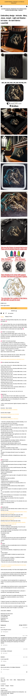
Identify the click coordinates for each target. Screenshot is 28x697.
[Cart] (26, 7)
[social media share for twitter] (3, 313)
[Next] (26, 672)
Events (11, 679)
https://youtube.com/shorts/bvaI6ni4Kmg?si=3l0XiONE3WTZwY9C (12, 359)
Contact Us (3, 681)
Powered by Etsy (4, 695)
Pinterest (11, 685)
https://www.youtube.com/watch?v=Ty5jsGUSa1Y (9, 418)
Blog (5, 679)
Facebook (2, 685)
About (8, 679)
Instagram (7, 685)
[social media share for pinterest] (6, 313)
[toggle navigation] (1, 6)
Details (2, 316)
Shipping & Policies (8, 316)
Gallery (15, 679)
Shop (2, 679)
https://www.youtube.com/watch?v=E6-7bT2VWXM (10, 414)
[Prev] (1, 672)
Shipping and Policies (21, 679)
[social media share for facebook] (1, 313)
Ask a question (10, 313)
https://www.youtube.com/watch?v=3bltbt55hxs (9, 409)
